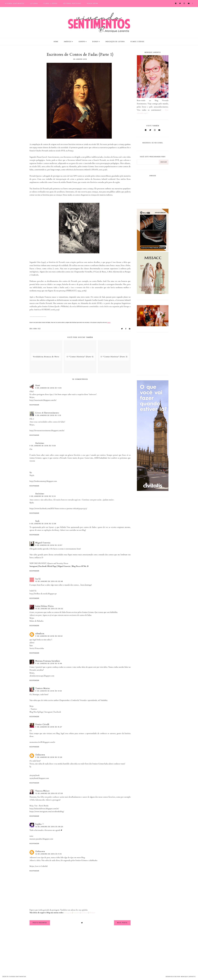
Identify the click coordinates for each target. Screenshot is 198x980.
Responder (34, 405)
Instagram (33, 566)
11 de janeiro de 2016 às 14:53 (48, 691)
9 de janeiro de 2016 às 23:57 (48, 545)
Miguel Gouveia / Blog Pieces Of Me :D (73, 566)
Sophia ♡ (39, 824)
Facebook (57, 712)
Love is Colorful (41, 866)
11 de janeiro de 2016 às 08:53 (49, 636)
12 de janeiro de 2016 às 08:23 (49, 827)
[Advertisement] (152, 353)
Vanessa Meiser (42, 791)
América (67, 42)
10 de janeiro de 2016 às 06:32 (49, 609)
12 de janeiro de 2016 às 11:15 (48, 854)
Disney (95, 42)
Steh (37, 521)
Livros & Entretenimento (47, 413)
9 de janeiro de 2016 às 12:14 (43, 496)
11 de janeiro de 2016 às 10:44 (48, 663)
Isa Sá (38, 579)
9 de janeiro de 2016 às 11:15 (48, 415)
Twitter (92, 912)
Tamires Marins (42, 688)
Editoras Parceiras (72, 3)
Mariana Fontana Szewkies (47, 661)
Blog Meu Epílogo (36, 712)
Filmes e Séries (50, 3)
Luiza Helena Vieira (44, 606)
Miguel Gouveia (42, 542)
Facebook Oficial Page (47, 566)
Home (56, 42)
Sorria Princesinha (37, 648)
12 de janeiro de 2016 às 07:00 (49, 793)
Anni (37, 385)
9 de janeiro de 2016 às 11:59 (43, 446)
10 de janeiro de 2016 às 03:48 (49, 581)
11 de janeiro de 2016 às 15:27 (48, 727)
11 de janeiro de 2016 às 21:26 (48, 757)
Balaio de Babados (37, 621)
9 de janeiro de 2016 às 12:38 (43, 524)
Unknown (40, 754)
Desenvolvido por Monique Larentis (180, 976)
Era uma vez (35, 329)
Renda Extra (92, 3)
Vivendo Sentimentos (14, 3)
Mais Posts (122, 923)
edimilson (39, 633)
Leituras (34, 3)
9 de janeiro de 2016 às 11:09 (48, 388)
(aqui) (108, 322)
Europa (82, 42)
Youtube (76, 912)
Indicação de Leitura (115, 42)
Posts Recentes (40, 923)
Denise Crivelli (42, 724)
